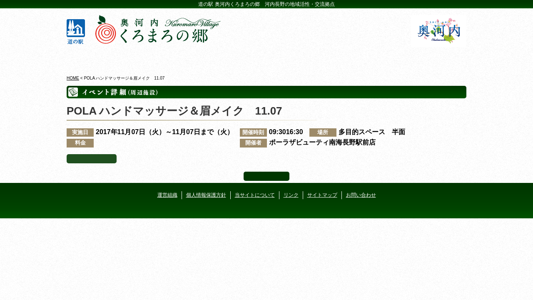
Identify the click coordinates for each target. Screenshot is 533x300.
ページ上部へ (266, 176)
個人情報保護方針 (206, 195)
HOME (73, 78)
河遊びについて (367, 58)
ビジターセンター (166, 58)
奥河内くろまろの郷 (99, 58)
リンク (291, 195)
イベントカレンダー (233, 58)
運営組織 (167, 195)
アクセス (434, 58)
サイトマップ (322, 195)
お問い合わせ (361, 195)
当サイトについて (255, 195)
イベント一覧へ (92, 158)
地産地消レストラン (300, 58)
